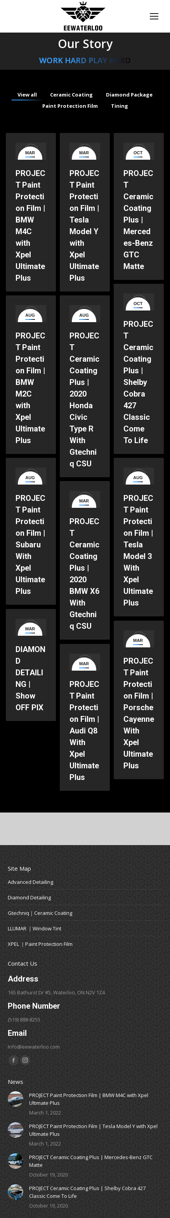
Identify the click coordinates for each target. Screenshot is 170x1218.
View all (27, 94)
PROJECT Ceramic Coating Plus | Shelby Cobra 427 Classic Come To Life (138, 382)
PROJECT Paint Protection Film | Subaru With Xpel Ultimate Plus (30, 544)
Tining (119, 105)
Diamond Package (129, 94)
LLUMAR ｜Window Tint (34, 928)
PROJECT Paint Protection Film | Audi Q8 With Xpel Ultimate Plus (84, 731)
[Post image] (15, 1099)
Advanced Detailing (30, 881)
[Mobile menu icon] (154, 16)
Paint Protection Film (70, 105)
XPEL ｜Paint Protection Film (40, 943)
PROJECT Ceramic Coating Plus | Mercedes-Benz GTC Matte (138, 276)
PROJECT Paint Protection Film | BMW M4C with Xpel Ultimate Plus (88, 1099)
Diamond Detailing (29, 897)
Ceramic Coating (71, 94)
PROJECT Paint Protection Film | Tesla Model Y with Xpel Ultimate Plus (93, 1130)
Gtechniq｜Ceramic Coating (40, 912)
